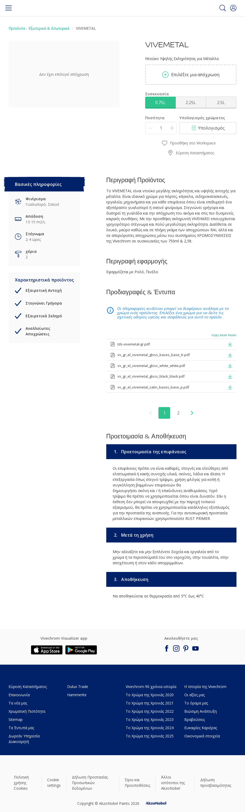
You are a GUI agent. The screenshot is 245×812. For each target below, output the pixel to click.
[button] (233, 8)
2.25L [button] (191, 102)
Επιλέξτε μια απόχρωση (190, 74)
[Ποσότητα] (161, 128)
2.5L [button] (221, 102)
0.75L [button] (160, 102)
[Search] (222, 8)
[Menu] (8, 8)
